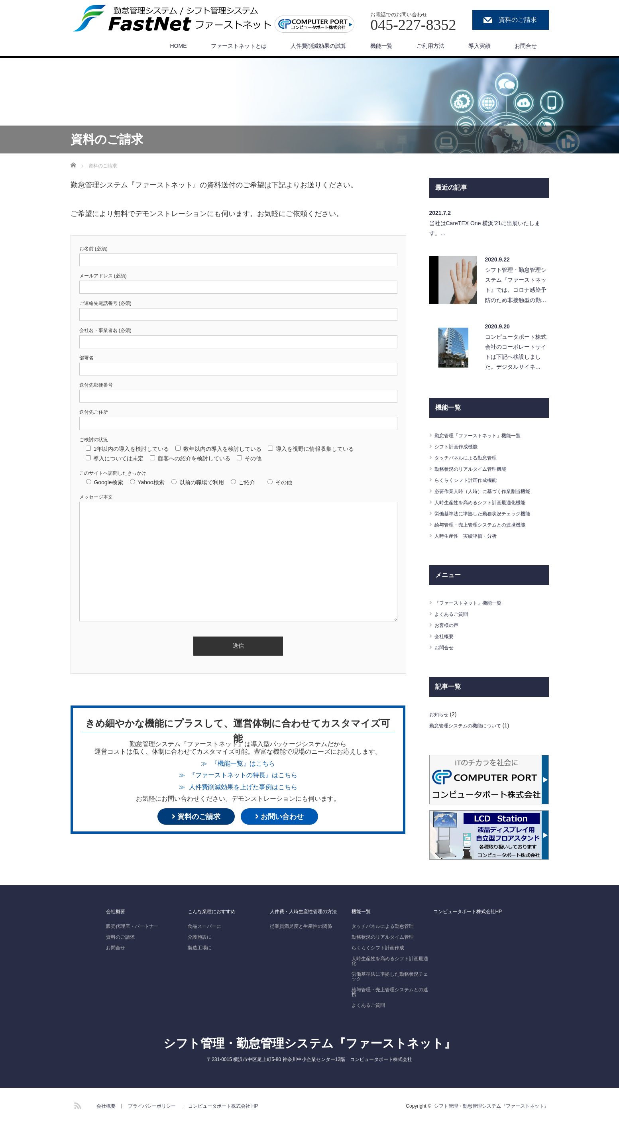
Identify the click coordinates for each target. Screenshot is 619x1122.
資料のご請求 (515, 20)
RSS (77, 1103)
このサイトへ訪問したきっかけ (112, 473)
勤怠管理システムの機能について (471, 725)
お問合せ (526, 46)
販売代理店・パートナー (132, 924)
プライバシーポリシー (152, 1104)
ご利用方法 (430, 46)
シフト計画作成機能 (459, 446)
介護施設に (200, 935)
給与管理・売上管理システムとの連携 (390, 990)
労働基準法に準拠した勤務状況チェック (390, 974)
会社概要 (445, 636)
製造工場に (200, 945)
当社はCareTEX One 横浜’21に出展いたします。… (484, 228)
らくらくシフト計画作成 (378, 945)
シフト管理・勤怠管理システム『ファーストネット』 (309, 1041)
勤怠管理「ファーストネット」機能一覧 (484, 435)
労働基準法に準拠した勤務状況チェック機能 (490, 513)
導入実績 (479, 46)
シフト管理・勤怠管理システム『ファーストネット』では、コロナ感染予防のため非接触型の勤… (515, 285)
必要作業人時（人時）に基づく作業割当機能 (490, 491)
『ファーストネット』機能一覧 (473, 602)
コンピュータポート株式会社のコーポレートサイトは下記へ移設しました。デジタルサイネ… (515, 352)
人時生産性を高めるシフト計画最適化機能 (487, 502)
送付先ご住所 (93, 412)
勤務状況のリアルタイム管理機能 (476, 469)
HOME (178, 46)
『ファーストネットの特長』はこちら (243, 774)
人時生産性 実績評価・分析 (470, 536)
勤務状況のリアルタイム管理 (383, 935)
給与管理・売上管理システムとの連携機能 (487, 524)
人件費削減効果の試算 (318, 46)
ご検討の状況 (93, 439)
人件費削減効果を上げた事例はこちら (243, 786)
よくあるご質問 (454, 614)
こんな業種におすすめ (212, 909)
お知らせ (440, 714)
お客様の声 (448, 625)
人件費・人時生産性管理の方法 (303, 909)
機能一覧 (381, 46)
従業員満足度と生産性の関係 (301, 924)
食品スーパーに (204, 924)
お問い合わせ (279, 817)
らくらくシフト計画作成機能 (470, 480)
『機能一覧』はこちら (243, 763)
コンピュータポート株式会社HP (467, 909)
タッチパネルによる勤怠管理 (470, 457)
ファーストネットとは (239, 46)
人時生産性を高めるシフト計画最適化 (390, 959)
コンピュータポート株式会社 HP (223, 1104)
